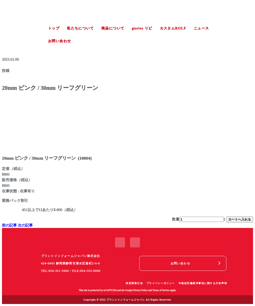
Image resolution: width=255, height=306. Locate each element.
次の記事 (25, 225)
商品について (112, 28)
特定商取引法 (134, 283)
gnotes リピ (142, 28)
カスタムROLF (173, 28)
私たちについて (80, 28)
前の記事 (9, 225)
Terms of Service (161, 290)
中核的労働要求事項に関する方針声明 (203, 283)
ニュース (201, 28)
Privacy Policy (140, 290)
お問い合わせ (59, 41)
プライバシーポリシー (160, 283)
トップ (54, 28)
